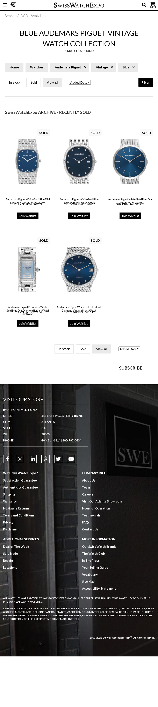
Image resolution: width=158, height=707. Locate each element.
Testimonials (91, 566)
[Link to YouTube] (71, 509)
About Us (89, 531)
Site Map (88, 632)
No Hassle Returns (16, 559)
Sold (33, 84)
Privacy (8, 573)
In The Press (91, 611)
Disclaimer (10, 580)
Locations (10, 618)
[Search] (79, 16)
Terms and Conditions (18, 566)
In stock (14, 84)
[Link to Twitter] (58, 509)
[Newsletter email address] (100, 407)
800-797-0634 (71, 491)
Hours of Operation (96, 559)
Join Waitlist (27, 217)
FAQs (86, 573)
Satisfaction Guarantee (20, 531)
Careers (87, 545)
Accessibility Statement (99, 639)
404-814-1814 (13, 5)
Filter (146, 84)
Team (86, 538)
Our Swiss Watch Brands (99, 597)
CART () (152, 4)
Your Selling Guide (95, 618)
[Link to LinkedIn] (33, 509)
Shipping (9, 545)
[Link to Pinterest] (45, 509)
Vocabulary (90, 625)
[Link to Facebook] (7, 509)
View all (52, 84)
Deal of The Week (16, 597)
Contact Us (90, 580)
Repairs (8, 611)
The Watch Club (94, 604)
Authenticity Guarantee (20, 538)
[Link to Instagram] (20, 509)
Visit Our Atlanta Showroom (102, 552)
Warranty (10, 552)
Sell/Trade (10, 604)
